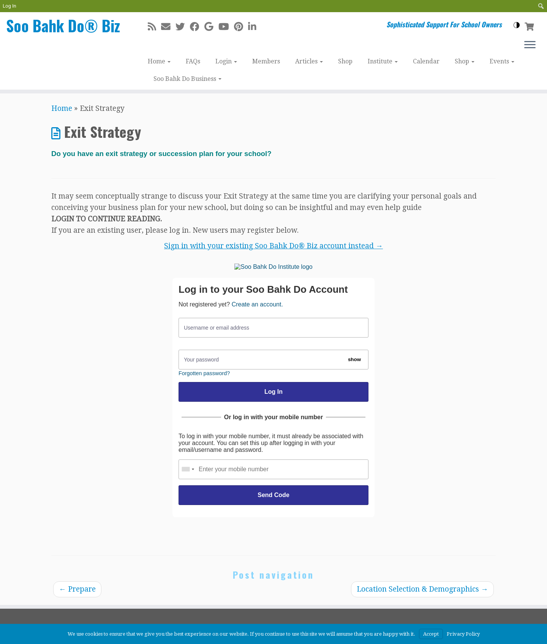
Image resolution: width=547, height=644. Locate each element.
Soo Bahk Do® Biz (63, 25)
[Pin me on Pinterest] (241, 26)
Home (159, 61)
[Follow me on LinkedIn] (254, 26)
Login (226, 61)
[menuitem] (541, 6)
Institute (383, 61)
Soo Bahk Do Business (187, 78)
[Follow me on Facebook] (197, 26)
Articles (309, 61)
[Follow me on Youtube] (226, 26)
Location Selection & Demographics (422, 589)
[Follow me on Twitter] (182, 26)
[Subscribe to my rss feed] (154, 26)
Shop (345, 61)
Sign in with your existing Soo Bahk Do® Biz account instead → (273, 246)
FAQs (193, 61)
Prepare (77, 589)
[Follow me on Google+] (211, 26)
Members (266, 61)
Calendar (426, 61)
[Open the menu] (530, 45)
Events (502, 61)
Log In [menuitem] (9, 6)
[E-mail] (168, 26)
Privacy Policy (463, 634)
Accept (431, 634)
